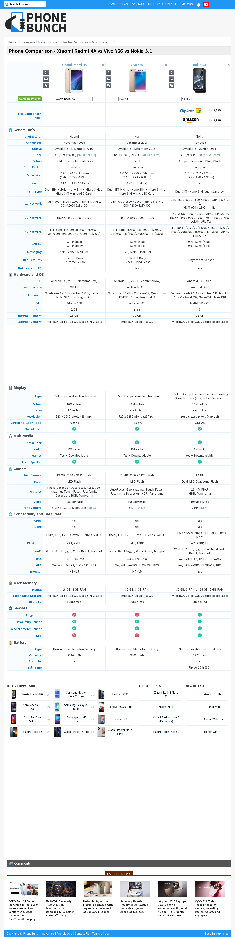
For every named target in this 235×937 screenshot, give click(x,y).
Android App (64, 933)
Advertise (48, 933)
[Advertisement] (159, 23)
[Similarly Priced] (86, 155)
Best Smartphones (216, 933)
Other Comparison (21, 686)
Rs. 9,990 (200, 121)
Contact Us (82, 933)
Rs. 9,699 (200, 111)
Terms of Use (101, 933)
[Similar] (92, 508)
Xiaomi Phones (150, 686)
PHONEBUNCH (46, 22)
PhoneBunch (31, 933)
